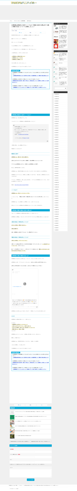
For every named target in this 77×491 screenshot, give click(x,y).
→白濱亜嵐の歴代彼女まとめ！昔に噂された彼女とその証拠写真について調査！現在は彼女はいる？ (30, 75)
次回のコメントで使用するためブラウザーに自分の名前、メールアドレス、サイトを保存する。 (27, 464)
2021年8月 (56, 164)
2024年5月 (56, 105)
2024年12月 (57, 94)
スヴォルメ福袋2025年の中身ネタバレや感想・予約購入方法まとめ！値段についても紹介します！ (63, 27)
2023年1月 (56, 139)
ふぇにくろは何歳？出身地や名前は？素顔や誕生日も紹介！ (23, 435)
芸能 (16, 30)
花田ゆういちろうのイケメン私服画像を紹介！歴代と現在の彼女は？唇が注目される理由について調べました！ (63, 69)
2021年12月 (57, 157)
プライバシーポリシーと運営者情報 (19, 20)
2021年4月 (56, 173)
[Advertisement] (38, 12)
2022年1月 (56, 155)
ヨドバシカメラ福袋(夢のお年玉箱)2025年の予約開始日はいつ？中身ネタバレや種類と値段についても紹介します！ (63, 41)
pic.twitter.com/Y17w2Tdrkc (23, 134)
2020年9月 (56, 189)
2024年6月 (56, 103)
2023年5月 (56, 130)
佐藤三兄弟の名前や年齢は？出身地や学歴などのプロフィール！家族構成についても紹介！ (27, 430)
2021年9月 (56, 162)
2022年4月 (56, 148)
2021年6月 (56, 168)
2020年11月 (57, 184)
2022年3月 (56, 150)
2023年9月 (56, 123)
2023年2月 (56, 137)
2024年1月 (56, 114)
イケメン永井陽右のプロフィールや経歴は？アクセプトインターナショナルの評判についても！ (28, 421)
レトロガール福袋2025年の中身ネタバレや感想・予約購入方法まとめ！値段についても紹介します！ (63, 54)
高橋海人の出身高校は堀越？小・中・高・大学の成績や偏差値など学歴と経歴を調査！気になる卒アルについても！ (31, 416)
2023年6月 (56, 128)
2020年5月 (56, 198)
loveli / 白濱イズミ (15, 306)
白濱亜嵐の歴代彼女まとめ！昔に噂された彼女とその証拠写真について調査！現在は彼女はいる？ (20, 441)
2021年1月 (56, 180)
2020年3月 (56, 202)
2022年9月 (56, 141)
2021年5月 (56, 171)
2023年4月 (56, 132)
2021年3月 (56, 175)
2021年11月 (57, 159)
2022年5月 (56, 146)
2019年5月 (56, 225)
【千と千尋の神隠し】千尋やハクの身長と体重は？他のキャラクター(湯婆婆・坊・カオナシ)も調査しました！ (63, 83)
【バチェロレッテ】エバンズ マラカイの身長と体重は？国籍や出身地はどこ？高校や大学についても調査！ (30, 411)
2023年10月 (57, 121)
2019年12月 (57, 209)
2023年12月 (57, 116)
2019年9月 (56, 216)
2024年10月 (57, 98)
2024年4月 (56, 107)
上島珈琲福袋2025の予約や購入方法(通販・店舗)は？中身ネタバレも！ (63, 32)
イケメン (13, 30)
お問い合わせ (29, 20)
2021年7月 (56, 166)
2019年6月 (56, 223)
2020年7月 (56, 193)
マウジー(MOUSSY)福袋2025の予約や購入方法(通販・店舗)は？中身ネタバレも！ (63, 46)
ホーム (11, 20)
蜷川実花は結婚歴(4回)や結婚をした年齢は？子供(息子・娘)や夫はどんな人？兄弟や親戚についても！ (63, 73)
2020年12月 (57, 182)
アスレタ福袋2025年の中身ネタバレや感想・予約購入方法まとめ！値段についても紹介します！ (63, 36)
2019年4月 (56, 227)
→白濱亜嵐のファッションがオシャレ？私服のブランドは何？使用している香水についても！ (29, 87)
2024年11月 (57, 96)
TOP (13, 485)
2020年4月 (56, 200)
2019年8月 (56, 218)
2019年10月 (57, 214)
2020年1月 (56, 207)
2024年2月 (56, 112)
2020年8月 (56, 191)
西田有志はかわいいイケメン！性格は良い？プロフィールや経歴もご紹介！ (63, 59)
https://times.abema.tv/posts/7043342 (21, 184)
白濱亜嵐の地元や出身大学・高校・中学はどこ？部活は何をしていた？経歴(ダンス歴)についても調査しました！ (41, 441)
